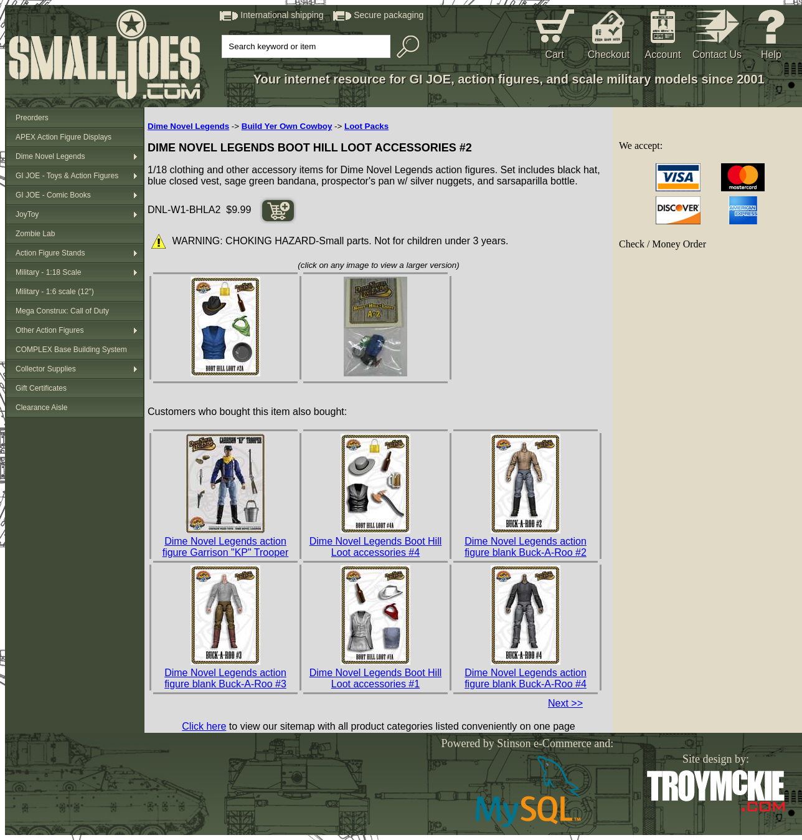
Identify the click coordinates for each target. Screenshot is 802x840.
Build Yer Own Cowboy (287, 126)
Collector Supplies (46, 369)
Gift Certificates (41, 388)
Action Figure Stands (50, 253)
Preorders (32, 117)
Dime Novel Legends (50, 156)
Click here (204, 726)
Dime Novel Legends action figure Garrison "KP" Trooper (226, 547)
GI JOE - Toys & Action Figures (67, 175)
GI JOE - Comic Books (53, 195)
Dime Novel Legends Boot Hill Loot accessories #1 (375, 678)
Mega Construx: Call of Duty (62, 311)
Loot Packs (366, 126)
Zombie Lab (35, 233)
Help (771, 54)
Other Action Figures (49, 330)
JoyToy (27, 214)
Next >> (565, 703)
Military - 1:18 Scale (48, 272)
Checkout (609, 54)
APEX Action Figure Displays (63, 137)
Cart (554, 54)
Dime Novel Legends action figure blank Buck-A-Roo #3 (225, 678)
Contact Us (717, 54)
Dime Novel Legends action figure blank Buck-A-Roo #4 (526, 678)
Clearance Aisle (41, 407)
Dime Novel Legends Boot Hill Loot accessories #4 (375, 547)
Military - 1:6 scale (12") (55, 291)
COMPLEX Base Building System (71, 349)
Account (663, 54)
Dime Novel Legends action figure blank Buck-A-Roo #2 (526, 547)
